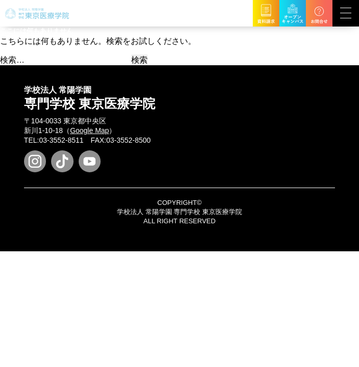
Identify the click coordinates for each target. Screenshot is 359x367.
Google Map (89, 130)
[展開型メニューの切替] (345, 13)
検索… (12, 60)
